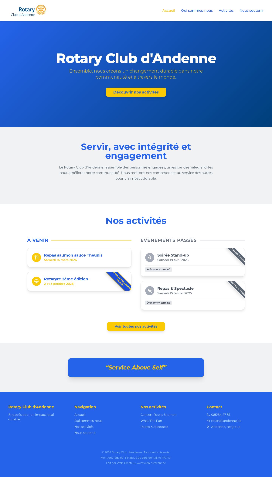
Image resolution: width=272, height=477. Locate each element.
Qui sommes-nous (197, 11)
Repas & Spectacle (154, 427)
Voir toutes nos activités (136, 326)
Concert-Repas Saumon (159, 415)
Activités (226, 11)
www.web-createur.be (151, 463)
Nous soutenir (252, 11)
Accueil (168, 11)
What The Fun (151, 421)
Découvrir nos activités (136, 92)
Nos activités (84, 427)
